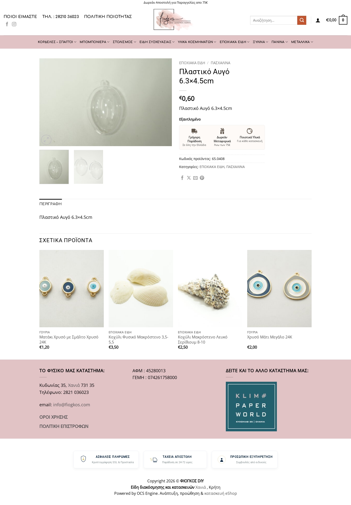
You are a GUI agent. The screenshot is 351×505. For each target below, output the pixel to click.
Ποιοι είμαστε (20, 17)
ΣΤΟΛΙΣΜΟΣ (124, 42)
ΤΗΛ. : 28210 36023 (60, 17)
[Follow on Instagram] (14, 24)
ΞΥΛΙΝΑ (260, 42)
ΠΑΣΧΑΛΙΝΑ (220, 62)
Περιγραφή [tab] (50, 204)
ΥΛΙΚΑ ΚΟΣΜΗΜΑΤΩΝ (197, 42)
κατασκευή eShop (220, 493)
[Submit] (301, 20)
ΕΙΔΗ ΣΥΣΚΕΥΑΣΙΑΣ (157, 42)
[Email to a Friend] (195, 178)
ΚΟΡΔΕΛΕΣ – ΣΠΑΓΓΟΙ (57, 42)
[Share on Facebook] (182, 178)
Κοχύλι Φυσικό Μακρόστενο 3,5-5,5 (138, 339)
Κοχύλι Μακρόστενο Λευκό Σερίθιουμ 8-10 (203, 339)
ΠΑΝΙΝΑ (280, 42)
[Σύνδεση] (318, 20)
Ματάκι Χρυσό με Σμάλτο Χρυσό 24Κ (68, 339)
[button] (336, 20)
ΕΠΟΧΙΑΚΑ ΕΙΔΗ (235, 42)
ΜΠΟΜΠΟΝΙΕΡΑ (94, 42)
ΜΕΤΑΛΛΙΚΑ (302, 42)
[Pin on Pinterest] (202, 178)
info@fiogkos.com (71, 404)
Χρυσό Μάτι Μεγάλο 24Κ (269, 336)
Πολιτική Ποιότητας (108, 17)
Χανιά (74, 385)
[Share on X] (189, 178)
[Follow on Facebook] (7, 24)
